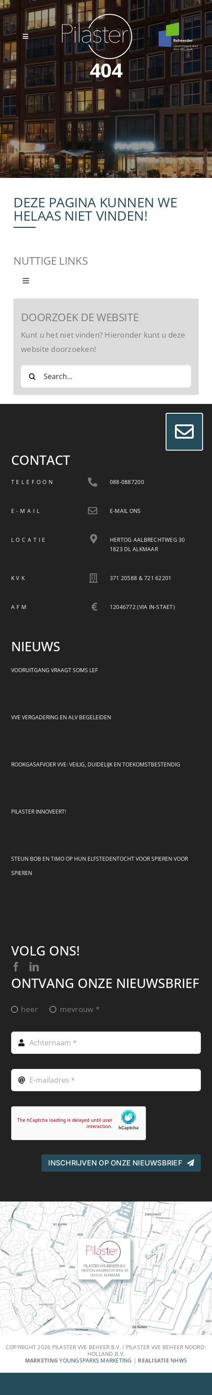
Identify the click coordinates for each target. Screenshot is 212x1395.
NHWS (178, 1360)
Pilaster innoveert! (38, 811)
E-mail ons (125, 511)
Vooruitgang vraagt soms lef (54, 670)
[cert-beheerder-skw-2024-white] (178, 26)
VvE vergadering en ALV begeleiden (61, 717)
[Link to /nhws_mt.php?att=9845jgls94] (92, 511)
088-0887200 (127, 482)
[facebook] (16, 967)
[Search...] (106, 376)
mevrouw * (80, 1009)
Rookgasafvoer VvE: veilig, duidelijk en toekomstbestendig (95, 764)
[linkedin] (34, 967)
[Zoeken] (32, 376)
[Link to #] (184, 431)
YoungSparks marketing (95, 1360)
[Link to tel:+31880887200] (92, 482)
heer (29, 1009)
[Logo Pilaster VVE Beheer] (97, 17)
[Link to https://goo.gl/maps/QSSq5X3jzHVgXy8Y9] (93, 539)
